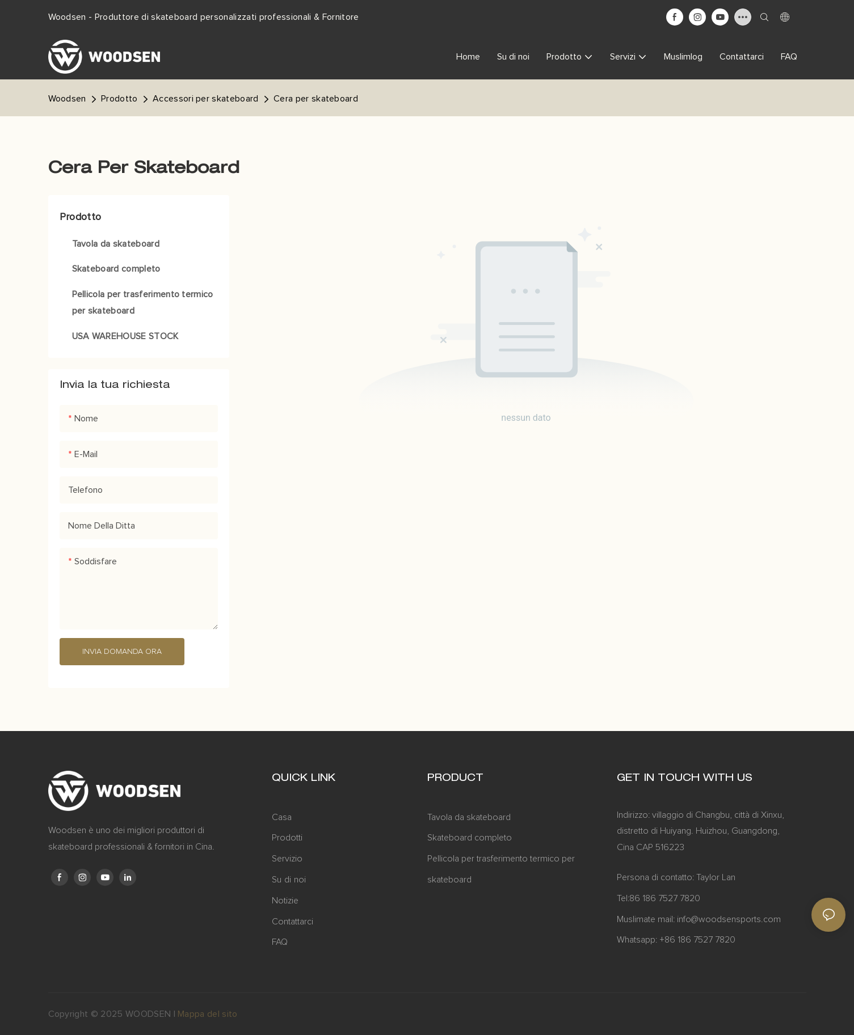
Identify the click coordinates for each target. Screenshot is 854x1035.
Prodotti (287, 837)
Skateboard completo (469, 837)
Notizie (285, 900)
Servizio (287, 858)
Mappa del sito (207, 1014)
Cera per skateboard (316, 98)
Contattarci (292, 921)
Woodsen (67, 98)
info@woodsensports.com (729, 919)
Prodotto (119, 98)
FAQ (280, 942)
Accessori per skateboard (206, 98)
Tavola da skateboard (469, 817)
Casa (282, 817)
